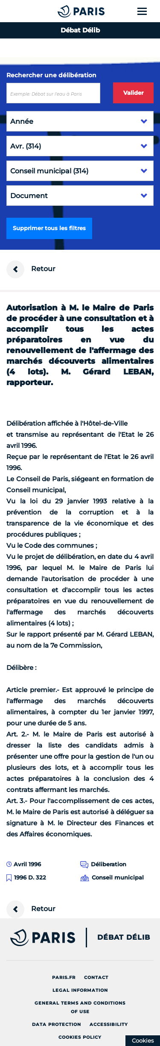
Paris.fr (64, 977)
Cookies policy (80, 1037)
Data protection (56, 1024)
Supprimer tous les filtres (49, 228)
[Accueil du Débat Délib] (64, 11)
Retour (30, 269)
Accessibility (109, 1024)
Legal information (80, 990)
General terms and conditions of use (80, 1007)
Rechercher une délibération (51, 75)
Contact (96, 977)
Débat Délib (123, 937)
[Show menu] (147, 11)
